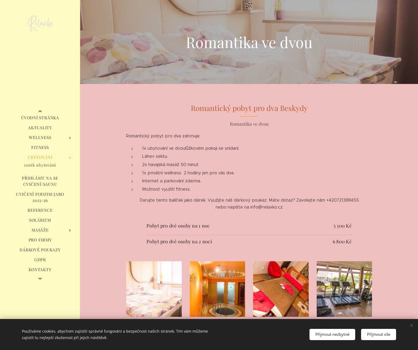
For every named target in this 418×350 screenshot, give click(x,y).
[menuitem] (40, 118)
